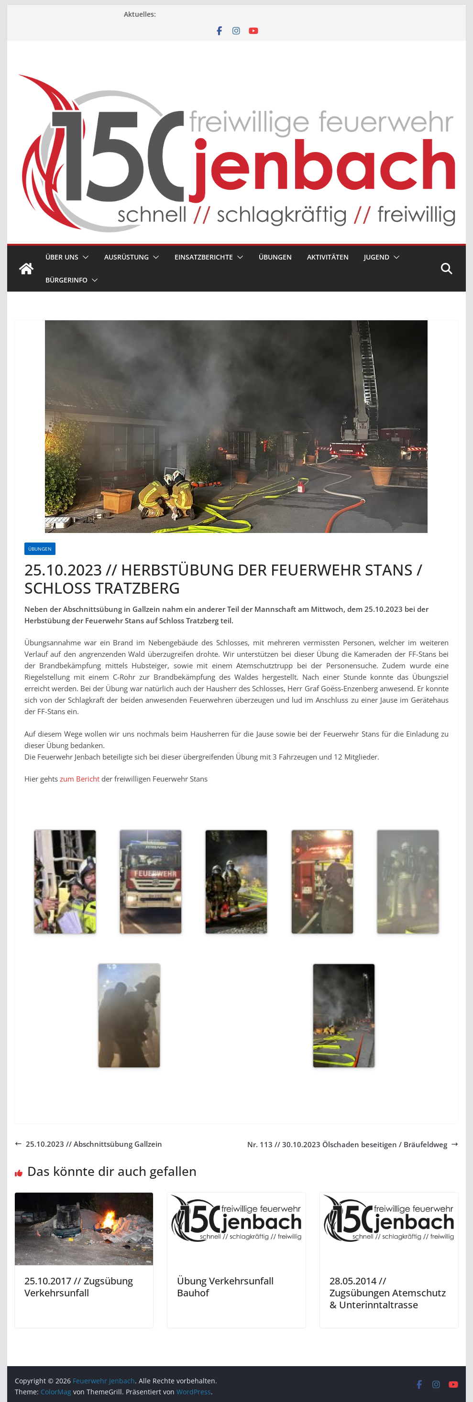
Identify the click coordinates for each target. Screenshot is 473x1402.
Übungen (275, 256)
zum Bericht (78, 778)
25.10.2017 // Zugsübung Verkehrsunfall (78, 1286)
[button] (83, 257)
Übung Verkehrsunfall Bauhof (225, 1286)
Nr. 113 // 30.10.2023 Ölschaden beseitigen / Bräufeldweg (352, 1144)
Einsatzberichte (204, 256)
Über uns (61, 256)
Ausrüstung (126, 256)
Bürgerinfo (66, 279)
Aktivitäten (328, 256)
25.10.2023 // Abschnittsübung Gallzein (88, 1144)
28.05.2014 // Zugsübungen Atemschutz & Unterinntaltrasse (388, 1292)
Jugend (376, 256)
